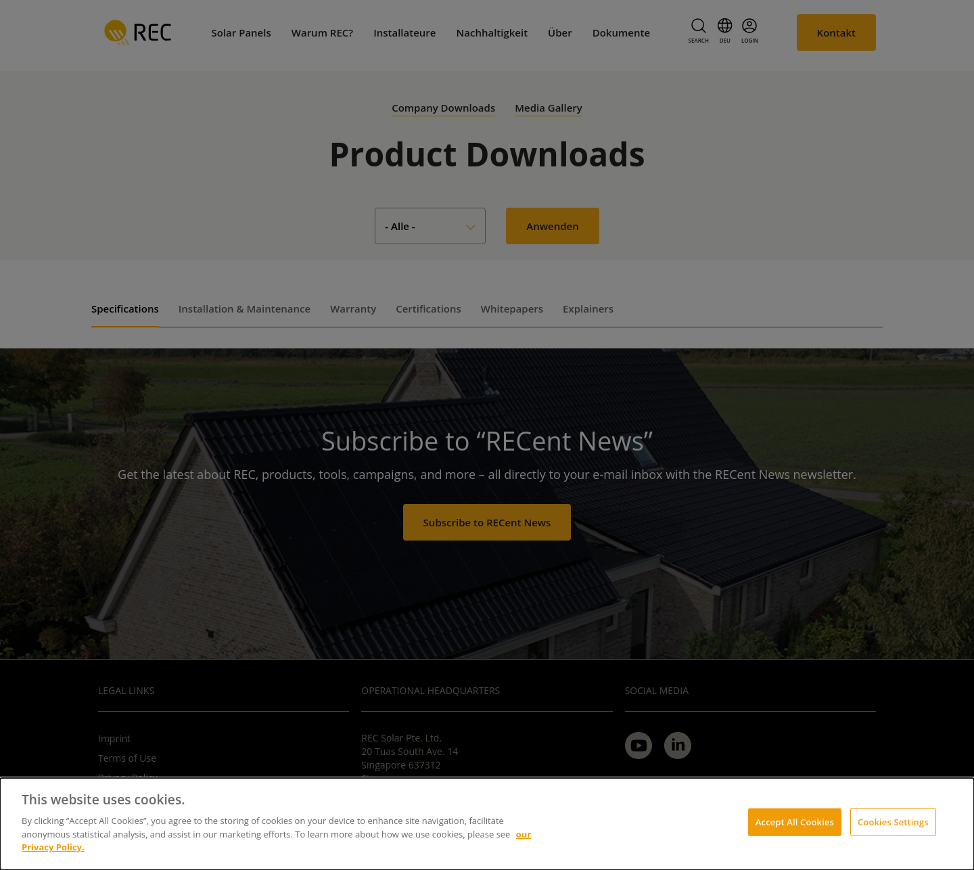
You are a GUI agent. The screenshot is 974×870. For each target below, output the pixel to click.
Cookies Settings (893, 821)
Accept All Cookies (795, 821)
